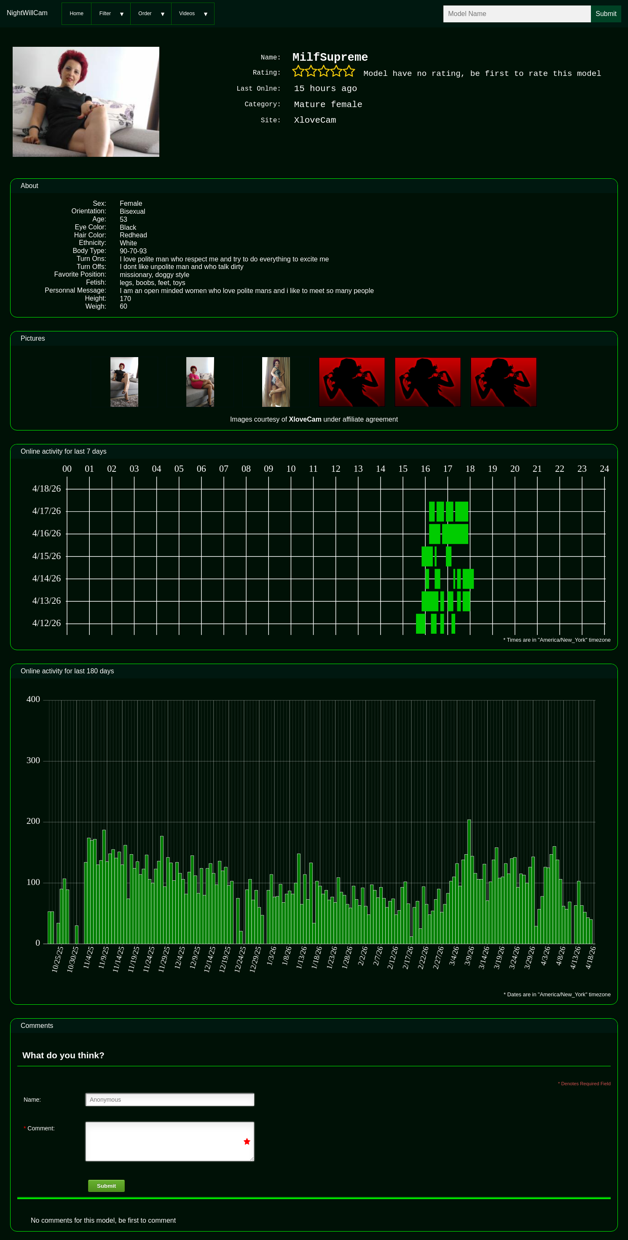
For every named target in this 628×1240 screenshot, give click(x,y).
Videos (187, 13)
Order (144, 13)
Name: (32, 1098)
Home (76, 13)
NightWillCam (27, 12)
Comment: (39, 1127)
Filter (105, 13)
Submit (106, 1185)
